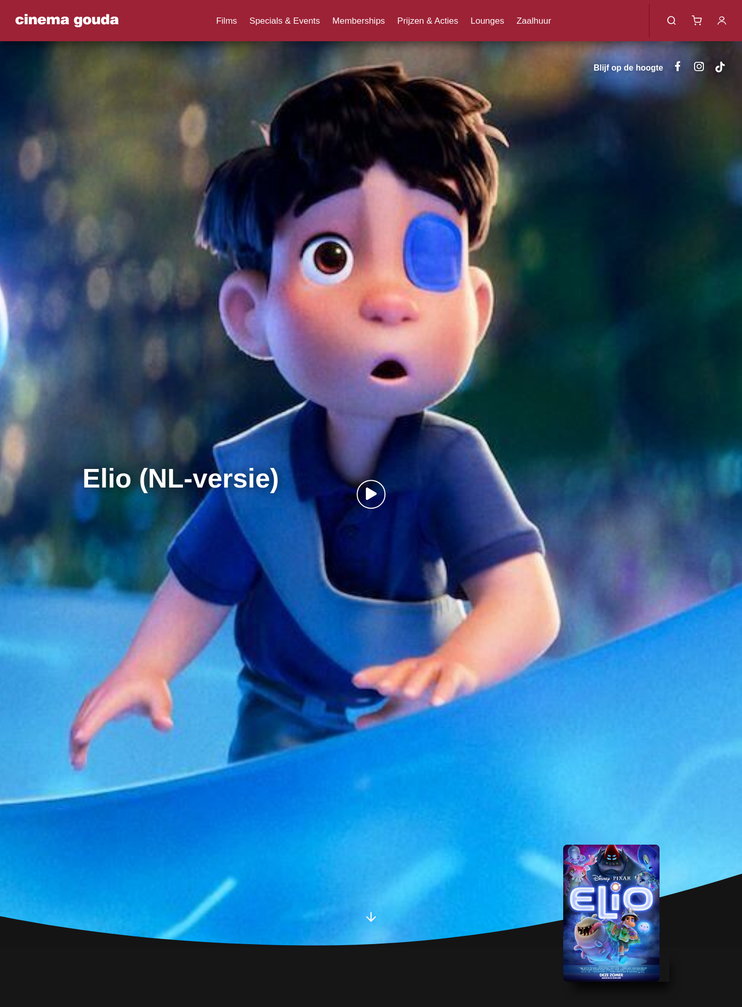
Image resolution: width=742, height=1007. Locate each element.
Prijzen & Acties (427, 21)
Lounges (487, 21)
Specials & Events (284, 21)
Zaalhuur (533, 21)
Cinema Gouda (67, 20)
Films (226, 21)
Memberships (358, 21)
